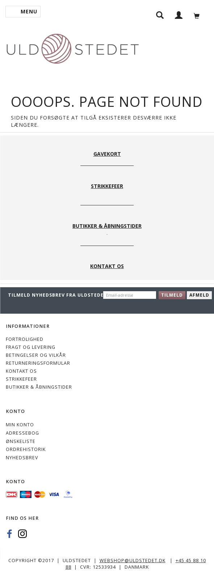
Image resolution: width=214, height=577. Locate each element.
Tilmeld (172, 295)
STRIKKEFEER (21, 379)
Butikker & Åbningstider (39, 387)
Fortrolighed (24, 339)
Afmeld (199, 295)
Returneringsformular (38, 363)
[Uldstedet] (72, 47)
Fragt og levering (30, 347)
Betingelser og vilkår (36, 355)
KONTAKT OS (21, 371)
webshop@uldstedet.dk (132, 560)
